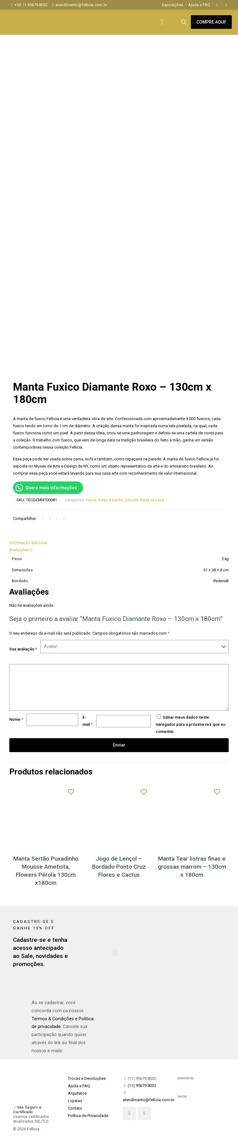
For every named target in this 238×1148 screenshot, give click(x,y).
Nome (16, 719)
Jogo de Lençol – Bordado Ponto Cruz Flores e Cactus (119, 866)
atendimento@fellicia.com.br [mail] (81, 4)
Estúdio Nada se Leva (144, 500)
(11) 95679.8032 (139, 1078)
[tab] (119, 542)
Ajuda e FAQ (199, 4)
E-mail (87, 721)
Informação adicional (28, 542)
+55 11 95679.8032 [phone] (31, 4)
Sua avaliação (23, 649)
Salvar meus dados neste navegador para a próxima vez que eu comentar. (190, 724)
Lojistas (75, 1100)
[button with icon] (129, 1113)
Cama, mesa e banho (104, 500)
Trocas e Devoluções (87, 1078)
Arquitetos (77, 1093)
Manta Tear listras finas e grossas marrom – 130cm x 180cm (192, 866)
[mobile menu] (162, 22)
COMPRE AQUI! (211, 22)
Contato (75, 1108)
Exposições (172, 4)
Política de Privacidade (88, 1115)
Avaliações (20, 549)
